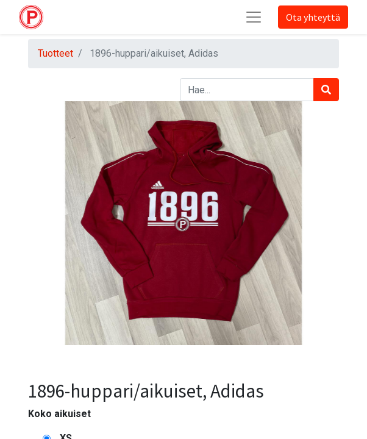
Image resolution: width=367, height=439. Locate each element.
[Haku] (326, 89)
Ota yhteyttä (313, 17)
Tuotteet (55, 53)
